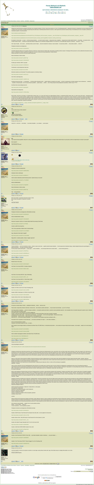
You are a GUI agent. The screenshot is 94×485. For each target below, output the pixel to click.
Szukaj (50, 12)
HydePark (22, 465)
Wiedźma (3, 152)
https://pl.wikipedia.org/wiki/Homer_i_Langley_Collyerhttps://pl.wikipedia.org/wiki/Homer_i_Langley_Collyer (29, 102)
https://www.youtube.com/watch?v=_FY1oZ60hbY (20, 180)
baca (2, 195)
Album (56, 13)
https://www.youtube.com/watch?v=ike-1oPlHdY (19, 69)
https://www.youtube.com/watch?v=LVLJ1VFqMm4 (20, 230)
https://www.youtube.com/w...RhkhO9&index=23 (19, 338)
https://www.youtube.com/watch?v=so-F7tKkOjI (19, 223)
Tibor (2, 136)
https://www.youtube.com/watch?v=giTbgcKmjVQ (20, 429)
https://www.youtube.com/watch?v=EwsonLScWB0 (20, 331)
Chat (59, 13)
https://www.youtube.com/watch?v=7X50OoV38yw (20, 92)
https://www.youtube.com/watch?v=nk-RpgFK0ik (19, 184)
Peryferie (18, 465)
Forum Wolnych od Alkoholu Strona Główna (8, 465)
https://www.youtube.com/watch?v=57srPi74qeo (19, 240)
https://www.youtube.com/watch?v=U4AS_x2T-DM (20, 415)
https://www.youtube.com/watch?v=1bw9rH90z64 (20, 437)
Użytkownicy (55, 12)
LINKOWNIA (27, 465)
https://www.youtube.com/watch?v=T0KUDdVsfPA (20, 60)
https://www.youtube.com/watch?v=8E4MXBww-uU (20, 253)
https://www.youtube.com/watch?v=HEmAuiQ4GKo (20, 294)
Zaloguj (52, 13)
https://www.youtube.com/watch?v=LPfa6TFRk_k (19, 250)
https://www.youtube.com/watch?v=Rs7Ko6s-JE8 (19, 255)
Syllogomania (90, 22)
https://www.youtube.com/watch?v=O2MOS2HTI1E (20, 443)
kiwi (2, 26)
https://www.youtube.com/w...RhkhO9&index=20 (19, 336)
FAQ (47, 12)
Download (64, 13)
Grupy (59, 12)
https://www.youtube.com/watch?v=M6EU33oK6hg (20, 299)
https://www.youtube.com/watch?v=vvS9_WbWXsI (20, 281)
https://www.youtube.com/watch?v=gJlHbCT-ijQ (19, 57)
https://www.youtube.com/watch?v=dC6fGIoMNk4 (20, 424)
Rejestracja (48, 13)
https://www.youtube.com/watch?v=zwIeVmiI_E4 (19, 74)
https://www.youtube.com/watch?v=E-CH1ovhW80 (20, 235)
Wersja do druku (90, 469)
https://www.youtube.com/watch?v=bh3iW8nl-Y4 (19, 175)
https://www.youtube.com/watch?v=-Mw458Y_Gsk (20, 79)
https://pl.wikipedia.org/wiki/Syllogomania (18, 33)
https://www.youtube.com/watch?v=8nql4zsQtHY (19, 87)
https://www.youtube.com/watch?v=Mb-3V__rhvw (20, 419)
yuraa (2, 106)
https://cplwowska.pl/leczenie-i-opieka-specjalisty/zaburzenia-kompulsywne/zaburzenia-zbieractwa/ (28, 346)
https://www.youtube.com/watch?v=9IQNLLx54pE (20, 268)
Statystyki (64, 12)
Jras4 (2, 448)
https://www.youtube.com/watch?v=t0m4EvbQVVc (20, 48)
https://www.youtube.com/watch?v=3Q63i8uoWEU (20, 170)
